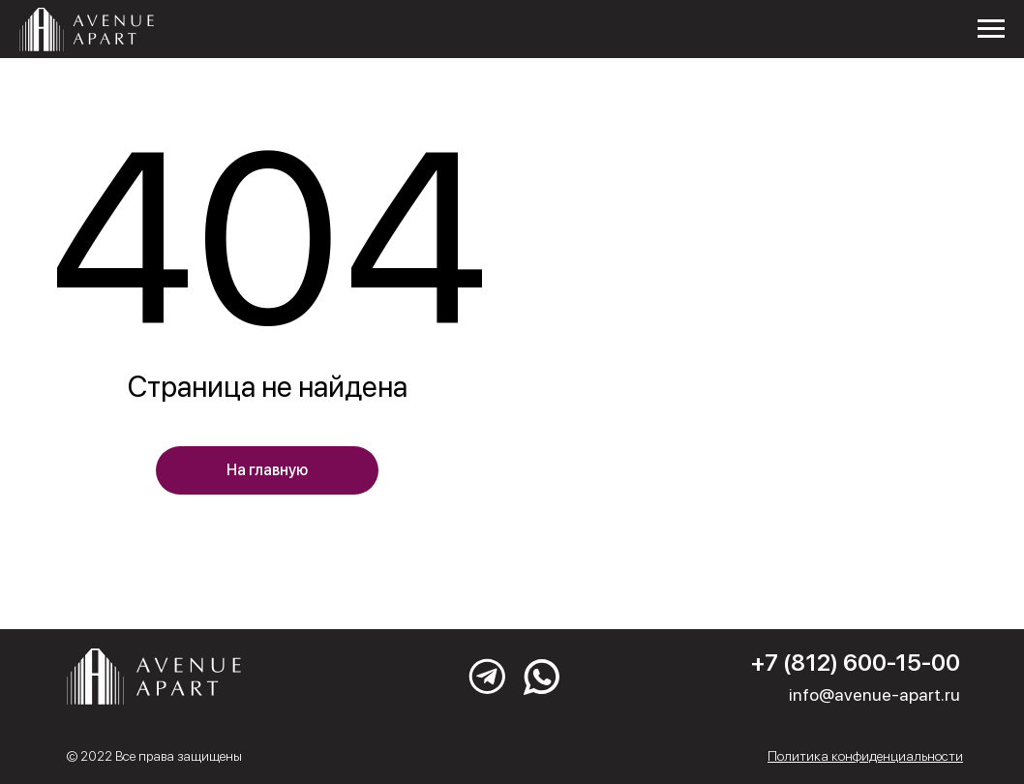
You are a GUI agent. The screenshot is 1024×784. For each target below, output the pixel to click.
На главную (267, 470)
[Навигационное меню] (991, 29)
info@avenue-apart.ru (874, 694)
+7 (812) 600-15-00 (855, 662)
